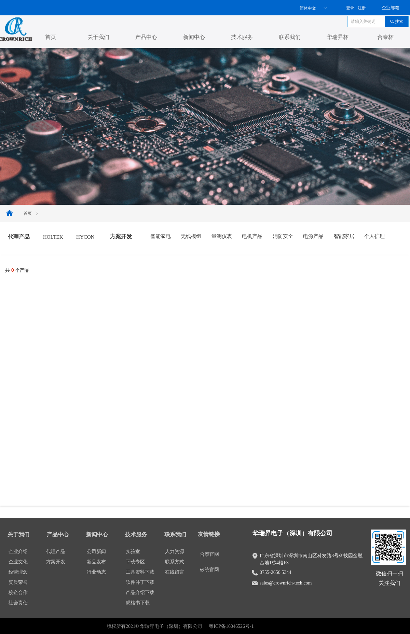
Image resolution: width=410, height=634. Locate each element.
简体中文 (308, 8)
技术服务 (242, 37)
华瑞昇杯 (337, 37)
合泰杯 (385, 37)
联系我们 (290, 37)
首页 (50, 37)
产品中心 (146, 37)
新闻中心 (194, 37)
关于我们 (98, 37)
